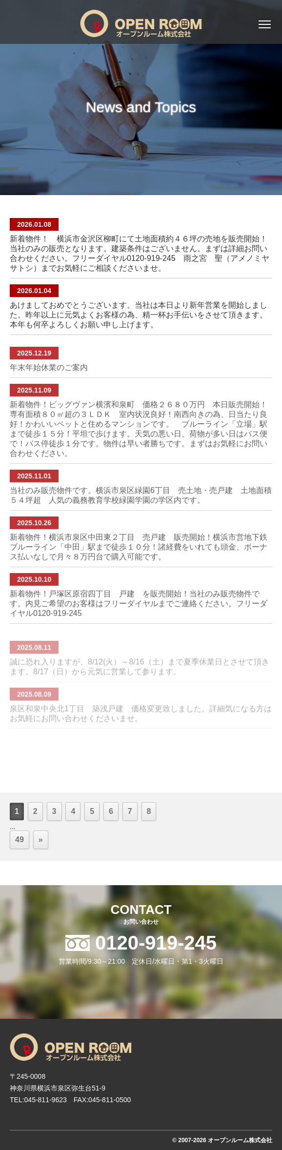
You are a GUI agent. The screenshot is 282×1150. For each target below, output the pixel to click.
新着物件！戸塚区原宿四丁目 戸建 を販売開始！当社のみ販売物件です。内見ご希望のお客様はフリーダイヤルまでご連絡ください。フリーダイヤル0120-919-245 (138, 615)
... (13, 827)
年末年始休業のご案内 (49, 379)
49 (19, 839)
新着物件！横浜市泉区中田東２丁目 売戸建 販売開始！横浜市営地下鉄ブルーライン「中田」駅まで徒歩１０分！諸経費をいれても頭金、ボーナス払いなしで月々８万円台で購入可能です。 (138, 558)
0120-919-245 (153, 942)
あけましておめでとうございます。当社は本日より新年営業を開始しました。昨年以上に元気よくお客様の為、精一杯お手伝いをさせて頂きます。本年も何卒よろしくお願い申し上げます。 (138, 315)
